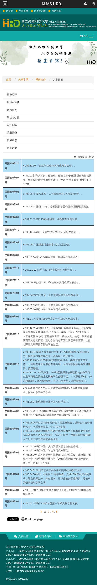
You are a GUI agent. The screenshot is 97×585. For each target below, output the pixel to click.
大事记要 (12, 147)
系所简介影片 (70, 536)
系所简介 (41, 79)
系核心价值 (13, 117)
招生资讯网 (40, 11)
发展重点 (12, 140)
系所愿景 (12, 110)
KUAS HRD (51, 4)
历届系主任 (13, 102)
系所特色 (12, 132)
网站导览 (56, 11)
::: (1, 10)
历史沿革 (12, 94)
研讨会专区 (45, 536)
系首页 (9, 11)
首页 (8, 79)
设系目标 (12, 125)
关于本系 (23, 79)
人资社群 (23, 536)
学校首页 (23, 11)
